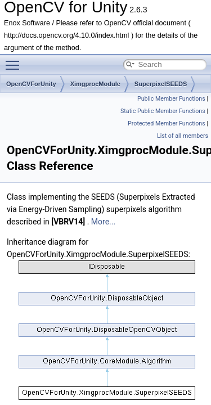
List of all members (182, 136)
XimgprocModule (95, 83)
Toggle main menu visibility (15, 60)
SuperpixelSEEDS (160, 83)
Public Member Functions (171, 98)
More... (103, 221)
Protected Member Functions (166, 123)
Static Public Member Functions (162, 111)
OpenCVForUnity (31, 83)
